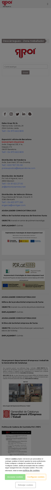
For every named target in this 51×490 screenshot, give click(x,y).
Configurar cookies (35, 477)
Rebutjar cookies (25, 485)
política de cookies (31, 470)
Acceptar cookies (15, 477)
